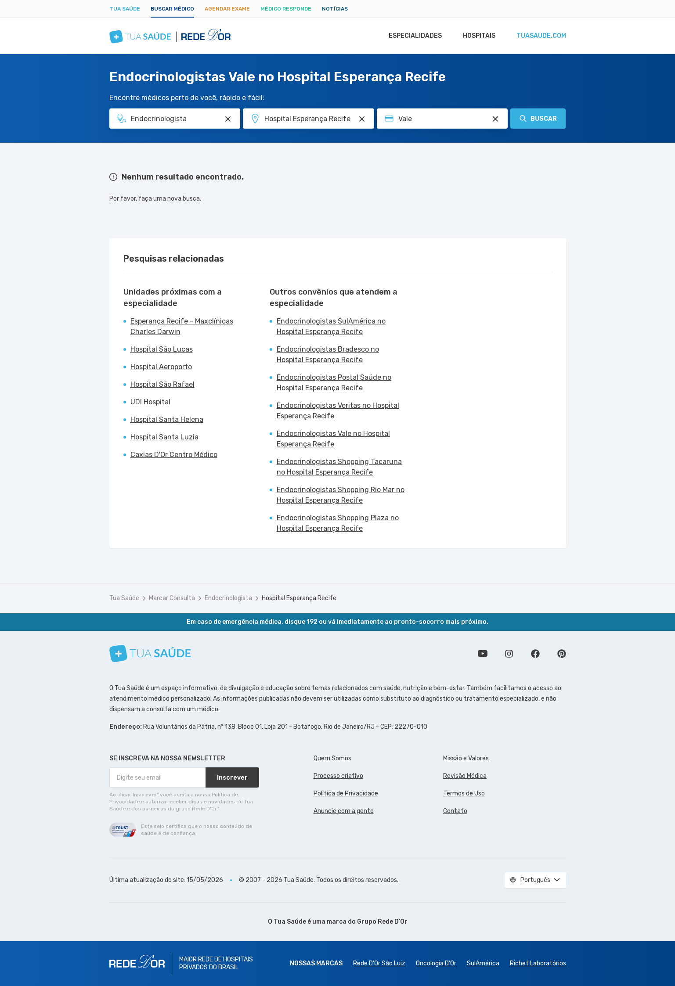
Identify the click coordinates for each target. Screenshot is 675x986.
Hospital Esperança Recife (299, 598)
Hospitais (476, 36)
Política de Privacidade (346, 793)
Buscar (538, 118)
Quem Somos (332, 758)
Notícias (335, 9)
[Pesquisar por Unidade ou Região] (362, 119)
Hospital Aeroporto (161, 367)
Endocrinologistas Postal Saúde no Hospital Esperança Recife (334, 382)
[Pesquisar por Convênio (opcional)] (495, 119)
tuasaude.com (540, 36)
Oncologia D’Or (436, 963)
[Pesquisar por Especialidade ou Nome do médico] (228, 119)
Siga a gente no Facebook (535, 653)
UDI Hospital (150, 402)
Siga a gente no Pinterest (561, 653)
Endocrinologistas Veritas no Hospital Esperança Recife (338, 410)
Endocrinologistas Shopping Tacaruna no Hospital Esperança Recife (339, 466)
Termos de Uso (464, 793)
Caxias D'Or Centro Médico (173, 454)
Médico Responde (285, 9)
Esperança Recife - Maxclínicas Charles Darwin (181, 326)
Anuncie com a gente (344, 811)
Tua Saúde (124, 9)
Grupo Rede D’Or (382, 921)
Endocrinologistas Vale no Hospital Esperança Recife (333, 438)
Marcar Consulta (172, 598)
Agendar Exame (227, 9)
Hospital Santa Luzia (164, 437)
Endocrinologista (228, 598)
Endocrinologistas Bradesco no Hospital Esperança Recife (328, 354)
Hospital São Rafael (162, 384)
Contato (455, 811)
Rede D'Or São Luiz (379, 963)
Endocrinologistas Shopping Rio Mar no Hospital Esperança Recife (340, 495)
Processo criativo (338, 776)
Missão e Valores (466, 758)
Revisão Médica (465, 776)
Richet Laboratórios (538, 963)
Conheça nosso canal (482, 653)
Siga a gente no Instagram (509, 653)
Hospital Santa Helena (166, 419)
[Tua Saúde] (150, 653)
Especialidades (411, 36)
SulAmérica (483, 963)
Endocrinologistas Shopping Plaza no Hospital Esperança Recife (338, 523)
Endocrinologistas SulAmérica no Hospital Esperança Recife (331, 326)
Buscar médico (172, 9)
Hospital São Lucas (161, 349)
